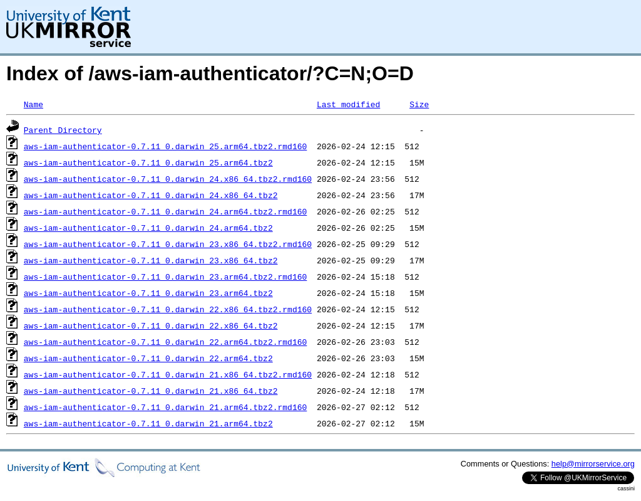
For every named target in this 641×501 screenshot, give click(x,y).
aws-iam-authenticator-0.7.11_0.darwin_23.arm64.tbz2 (148, 292)
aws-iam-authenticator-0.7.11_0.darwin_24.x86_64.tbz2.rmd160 (168, 178)
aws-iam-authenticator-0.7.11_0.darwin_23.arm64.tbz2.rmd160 (165, 276)
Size (419, 104)
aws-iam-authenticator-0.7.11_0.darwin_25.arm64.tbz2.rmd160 (165, 146)
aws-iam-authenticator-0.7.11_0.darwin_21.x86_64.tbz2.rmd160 (168, 374)
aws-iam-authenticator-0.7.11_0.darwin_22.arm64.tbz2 (148, 358)
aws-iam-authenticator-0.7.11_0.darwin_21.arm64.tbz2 (148, 423)
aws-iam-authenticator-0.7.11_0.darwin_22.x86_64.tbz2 (151, 325)
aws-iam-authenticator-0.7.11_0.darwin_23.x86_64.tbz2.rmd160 (168, 244)
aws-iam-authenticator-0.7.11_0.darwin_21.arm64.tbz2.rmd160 (165, 407)
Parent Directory (63, 129)
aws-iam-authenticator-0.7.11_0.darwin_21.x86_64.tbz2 (151, 390)
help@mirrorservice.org (593, 463)
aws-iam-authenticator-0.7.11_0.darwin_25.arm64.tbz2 (148, 162)
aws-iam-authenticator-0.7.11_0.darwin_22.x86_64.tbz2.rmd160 (168, 309)
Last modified (348, 104)
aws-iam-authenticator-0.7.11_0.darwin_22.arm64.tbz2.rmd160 (165, 341)
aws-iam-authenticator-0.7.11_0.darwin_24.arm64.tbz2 (148, 227)
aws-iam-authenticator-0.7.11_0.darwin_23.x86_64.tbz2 (151, 260)
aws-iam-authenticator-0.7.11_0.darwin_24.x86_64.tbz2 (151, 195)
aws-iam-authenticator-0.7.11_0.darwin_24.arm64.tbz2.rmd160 (165, 211)
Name (33, 104)
